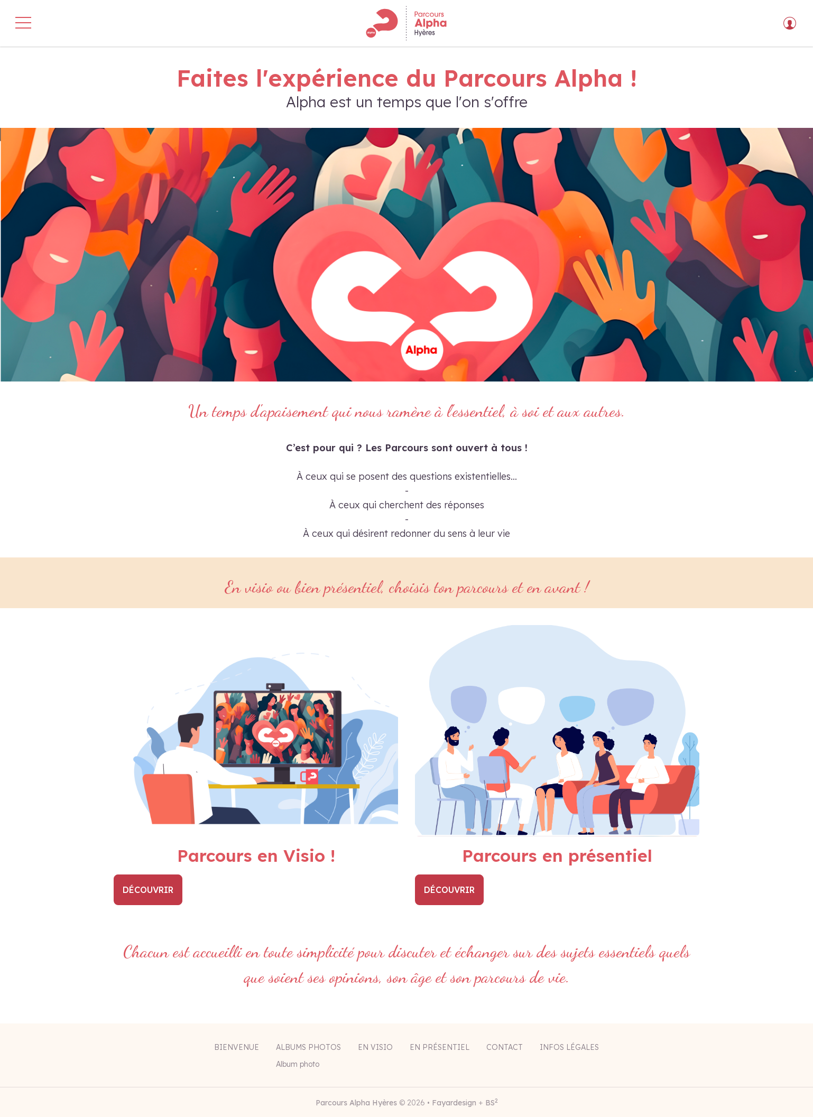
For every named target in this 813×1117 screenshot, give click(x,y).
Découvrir (148, 890)
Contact (504, 1047)
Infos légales (569, 1047)
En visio (375, 1047)
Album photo (297, 1064)
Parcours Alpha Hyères (356, 1102)
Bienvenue (236, 1047)
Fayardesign (454, 1102)
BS (491, 1102)
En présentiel (439, 1047)
